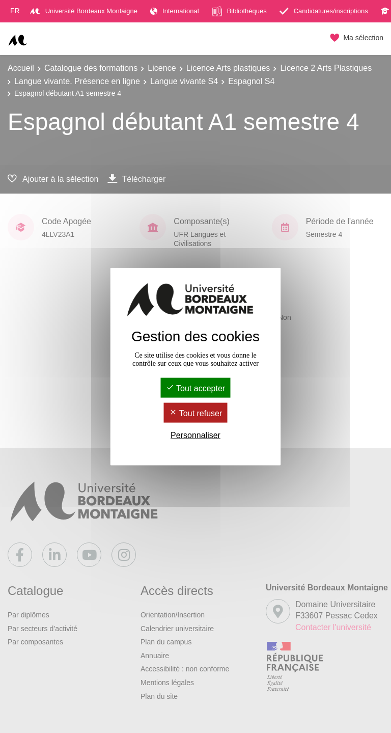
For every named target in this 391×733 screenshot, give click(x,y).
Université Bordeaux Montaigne (83, 11)
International (174, 11)
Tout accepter (195, 388)
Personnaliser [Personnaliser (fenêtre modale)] (195, 435)
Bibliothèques (239, 11)
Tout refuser (195, 413)
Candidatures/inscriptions (324, 11)
